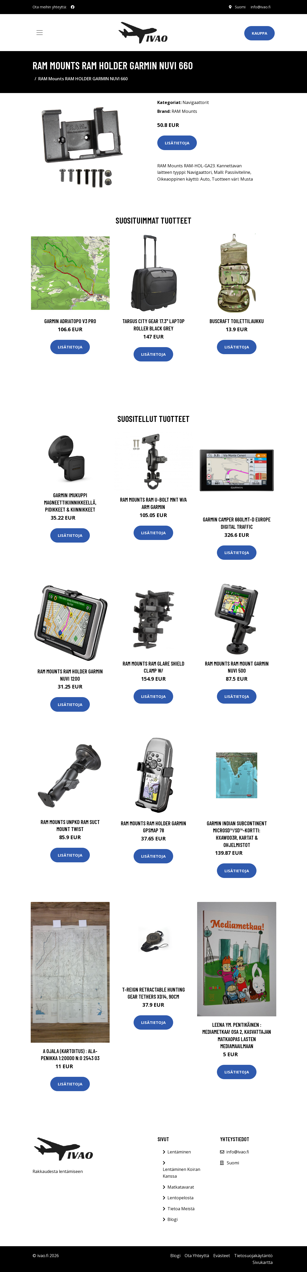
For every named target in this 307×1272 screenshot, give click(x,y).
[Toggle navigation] (40, 33)
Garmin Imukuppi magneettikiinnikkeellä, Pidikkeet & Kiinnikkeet (70, 502)
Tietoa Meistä (181, 1209)
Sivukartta (263, 1262)
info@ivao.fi (261, 6)
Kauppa (259, 33)
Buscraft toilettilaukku (237, 321)
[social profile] (73, 7)
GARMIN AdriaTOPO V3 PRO (70, 321)
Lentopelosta (180, 1198)
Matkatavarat (180, 1187)
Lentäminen (179, 1152)
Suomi (240, 6)
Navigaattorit (196, 102)
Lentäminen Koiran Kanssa (181, 1172)
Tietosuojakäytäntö (253, 1255)
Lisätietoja (177, 142)
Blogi (172, 1219)
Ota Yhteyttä (197, 1255)
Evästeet (221, 1255)
